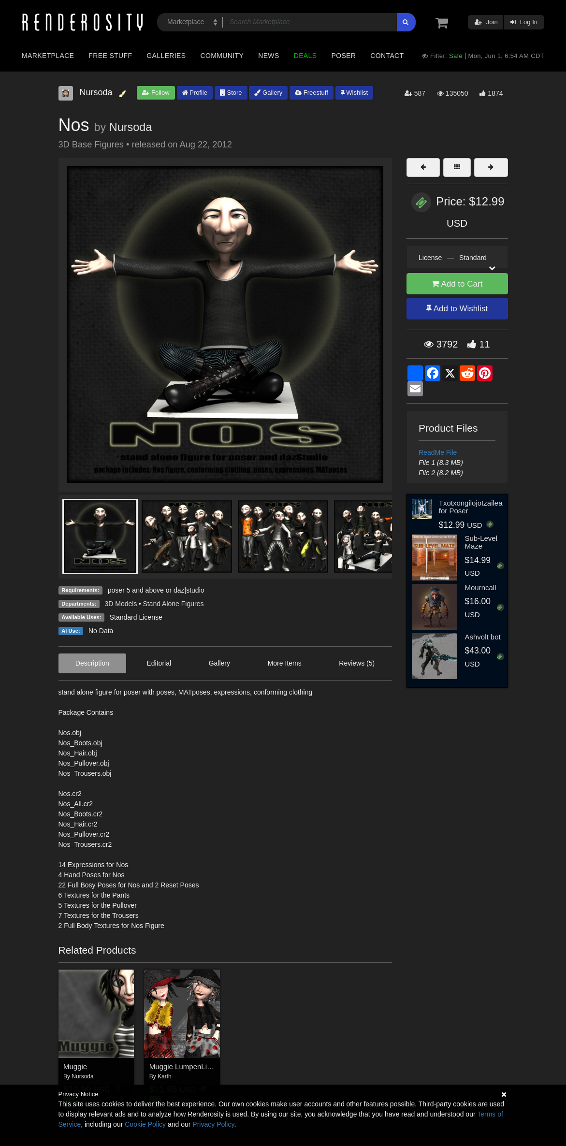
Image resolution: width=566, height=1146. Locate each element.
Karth (165, 1076)
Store (231, 92)
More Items (285, 663)
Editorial (158, 663)
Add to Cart (457, 284)
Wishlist (354, 92)
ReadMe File (438, 452)
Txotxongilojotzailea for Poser (471, 507)
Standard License (136, 617)
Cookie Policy (145, 1124)
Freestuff (311, 92)
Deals (305, 55)
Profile (194, 92)
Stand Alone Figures (173, 604)
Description (92, 663)
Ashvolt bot (482, 637)
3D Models (121, 604)
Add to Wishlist (457, 308)
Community (222, 55)
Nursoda (130, 127)
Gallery (268, 92)
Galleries (166, 55)
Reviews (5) (357, 663)
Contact (387, 55)
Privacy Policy (213, 1124)
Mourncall (480, 587)
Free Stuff (110, 55)
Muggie (75, 1066)
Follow (155, 92)
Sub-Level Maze (480, 542)
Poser (343, 55)
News (268, 55)
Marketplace (48, 55)
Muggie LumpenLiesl (182, 1066)
